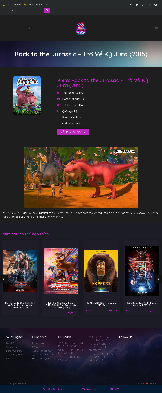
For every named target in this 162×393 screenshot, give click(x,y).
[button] (156, 28)
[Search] (47, 10)
